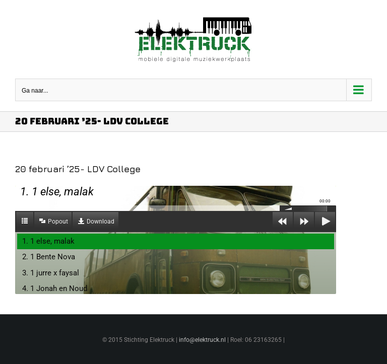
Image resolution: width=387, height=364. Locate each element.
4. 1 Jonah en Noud (54, 288)
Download (100, 221)
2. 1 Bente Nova (48, 256)
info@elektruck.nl (202, 339)
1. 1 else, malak (48, 241)
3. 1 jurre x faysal (50, 272)
